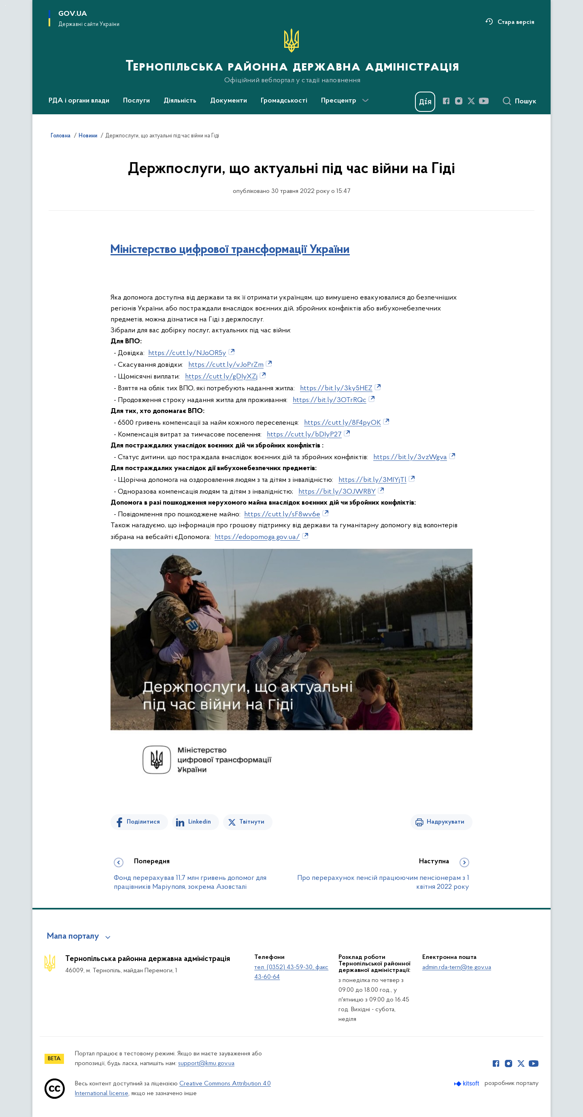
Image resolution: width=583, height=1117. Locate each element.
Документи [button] (228, 101)
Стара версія (516, 22)
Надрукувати (445, 822)
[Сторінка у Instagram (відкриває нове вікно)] (459, 101)
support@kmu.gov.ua (206, 1063)
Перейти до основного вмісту (5, 5)
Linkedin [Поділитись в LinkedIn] (199, 822)
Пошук (525, 101)
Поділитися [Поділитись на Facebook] (143, 822)
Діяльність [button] (180, 101)
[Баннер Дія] (425, 102)
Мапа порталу (73, 936)
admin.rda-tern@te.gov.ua (456, 967)
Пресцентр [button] (338, 101)
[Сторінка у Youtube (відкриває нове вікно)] (484, 101)
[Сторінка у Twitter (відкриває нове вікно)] (471, 101)
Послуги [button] (136, 101)
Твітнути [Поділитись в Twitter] (251, 822)
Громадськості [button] (284, 101)
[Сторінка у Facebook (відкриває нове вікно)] (446, 101)
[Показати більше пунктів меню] (365, 100)
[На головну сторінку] (291, 56)
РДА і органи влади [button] (79, 101)
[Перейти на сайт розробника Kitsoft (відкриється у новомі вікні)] (467, 1084)
